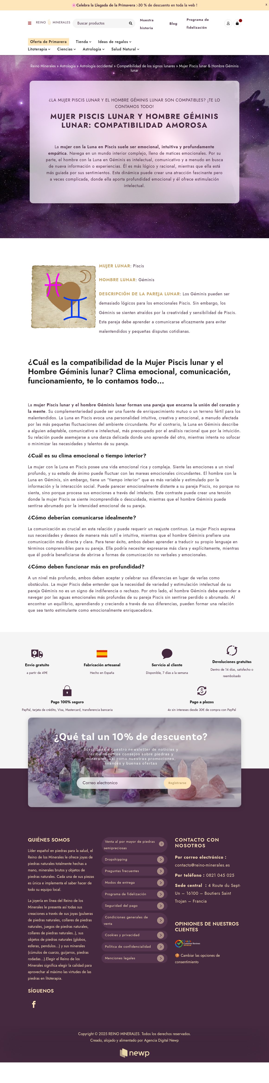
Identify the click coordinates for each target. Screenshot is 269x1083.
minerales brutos (52, 870)
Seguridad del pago (121, 905)
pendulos (48, 946)
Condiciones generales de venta (126, 920)
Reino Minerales (43, 66)
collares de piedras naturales (50, 933)
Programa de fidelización (125, 894)
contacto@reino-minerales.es (202, 865)
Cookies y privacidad (122, 935)
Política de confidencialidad (128, 946)
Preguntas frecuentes (122, 870)
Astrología (68, 66)
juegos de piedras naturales (65, 926)
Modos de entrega (120, 882)
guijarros (68, 952)
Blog (173, 23)
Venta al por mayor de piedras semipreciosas (129, 845)
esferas (33, 946)
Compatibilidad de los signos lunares (146, 66)
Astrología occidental (96, 66)
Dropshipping (116, 859)
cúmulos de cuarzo (44, 952)
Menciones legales (120, 958)
